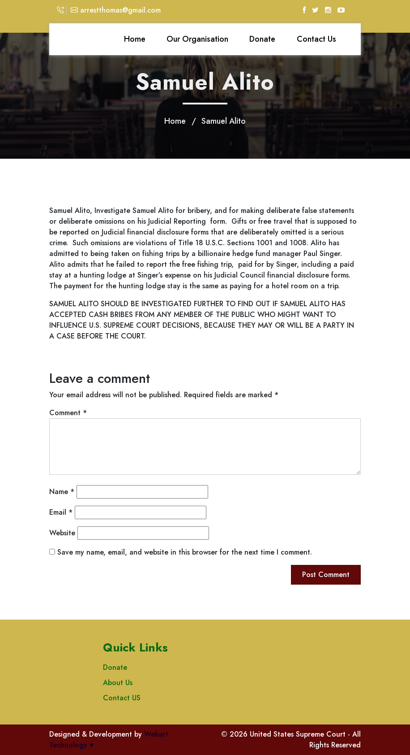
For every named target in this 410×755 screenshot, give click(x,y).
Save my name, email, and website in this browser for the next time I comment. (184, 552)
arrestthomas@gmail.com (116, 10)
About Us (117, 682)
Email (61, 512)
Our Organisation (197, 39)
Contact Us (316, 39)
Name (61, 491)
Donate (262, 39)
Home (134, 39)
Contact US (122, 698)
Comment (68, 413)
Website (62, 533)
